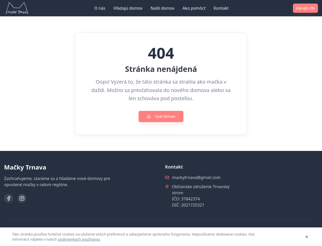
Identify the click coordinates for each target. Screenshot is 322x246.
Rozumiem (287, 236)
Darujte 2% (305, 8)
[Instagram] (21, 198)
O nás (99, 8)
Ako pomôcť (193, 8)
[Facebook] (8, 198)
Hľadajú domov (127, 8)
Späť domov (161, 116)
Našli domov (162, 8)
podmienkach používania (79, 239)
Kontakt (221, 8)
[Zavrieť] (307, 237)
